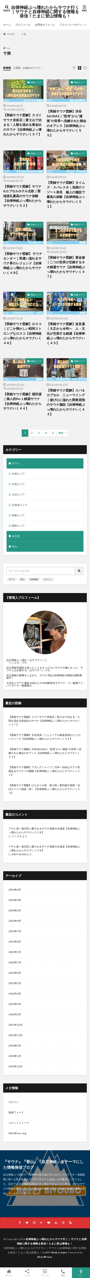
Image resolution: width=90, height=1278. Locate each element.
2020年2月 (15, 1045)
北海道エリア (19, 504)
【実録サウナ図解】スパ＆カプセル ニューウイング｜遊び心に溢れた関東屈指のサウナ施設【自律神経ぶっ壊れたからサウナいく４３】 (66, 402)
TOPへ (81, 1272)
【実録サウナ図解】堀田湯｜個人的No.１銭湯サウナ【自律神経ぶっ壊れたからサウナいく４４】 (22, 401)
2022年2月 (15, 1014)
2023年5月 (15, 952)
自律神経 (34, 579)
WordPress (44, 1256)
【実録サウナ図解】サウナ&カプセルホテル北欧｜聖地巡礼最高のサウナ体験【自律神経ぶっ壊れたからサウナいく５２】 (22, 195)
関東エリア (36, 82)
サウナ (16, 463)
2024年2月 (15, 910)
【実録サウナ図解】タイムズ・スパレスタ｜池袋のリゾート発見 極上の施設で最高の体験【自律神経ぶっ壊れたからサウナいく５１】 (66, 194)
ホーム (7, 24)
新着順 (7, 67)
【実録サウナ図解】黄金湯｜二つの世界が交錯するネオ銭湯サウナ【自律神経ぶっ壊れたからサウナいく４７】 (66, 266)
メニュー (45, 1272)
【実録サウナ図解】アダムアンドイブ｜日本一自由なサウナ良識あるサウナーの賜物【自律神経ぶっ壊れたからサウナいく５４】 (44, 771)
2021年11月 (16, 1035)
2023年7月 (15, 931)
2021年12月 (16, 1024)
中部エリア (18, 484)
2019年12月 (16, 1066)
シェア (27, 1273)
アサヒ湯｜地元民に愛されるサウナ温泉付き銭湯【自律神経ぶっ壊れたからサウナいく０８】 (44, 830)
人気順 (17, 67)
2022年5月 (15, 983)
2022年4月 (15, 993)
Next (61, 433)
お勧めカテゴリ (32, 67)
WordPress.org (17, 1133)
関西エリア (18, 525)
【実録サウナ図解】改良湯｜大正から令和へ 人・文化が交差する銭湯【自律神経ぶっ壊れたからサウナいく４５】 (66, 333)
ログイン (14, 1102)
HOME (11, 34)
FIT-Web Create (56, 1252)
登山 (14, 546)
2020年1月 (15, 1056)
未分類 (16, 536)
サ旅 (23, 34)
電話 (63, 1272)
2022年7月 (15, 962)
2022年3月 (15, 1004)
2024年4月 (15, 900)
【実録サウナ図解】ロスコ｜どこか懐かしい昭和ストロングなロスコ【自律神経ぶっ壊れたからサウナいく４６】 (22, 333)
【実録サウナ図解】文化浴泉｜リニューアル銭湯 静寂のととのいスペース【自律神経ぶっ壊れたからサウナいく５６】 (44, 736)
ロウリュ (48, 579)
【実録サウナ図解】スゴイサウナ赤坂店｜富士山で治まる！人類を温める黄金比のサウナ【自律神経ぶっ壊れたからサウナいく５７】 (22, 124)
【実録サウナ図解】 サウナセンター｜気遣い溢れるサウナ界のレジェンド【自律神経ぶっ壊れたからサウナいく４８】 (22, 263)
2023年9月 (15, 920)
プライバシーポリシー (72, 24)
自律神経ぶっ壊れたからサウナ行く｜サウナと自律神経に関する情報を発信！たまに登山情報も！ (45, 11)
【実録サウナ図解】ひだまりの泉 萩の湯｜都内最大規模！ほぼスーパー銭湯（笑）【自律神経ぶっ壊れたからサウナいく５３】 (44, 789)
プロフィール (22, 24)
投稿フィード (16, 1112)
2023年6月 (15, 941)
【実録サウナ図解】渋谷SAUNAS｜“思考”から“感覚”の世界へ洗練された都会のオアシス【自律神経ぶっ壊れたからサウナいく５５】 (66, 123)
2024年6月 (15, 889)
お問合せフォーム (45, 24)
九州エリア (18, 494)
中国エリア (18, 473)
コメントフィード (19, 1122)
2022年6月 (15, 972)
